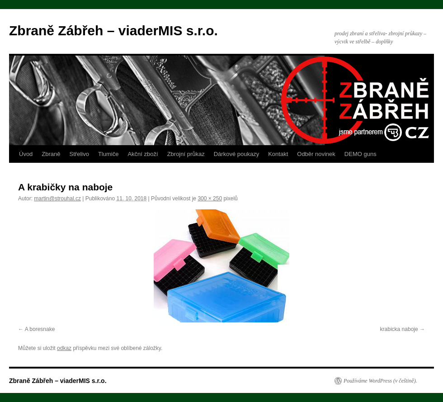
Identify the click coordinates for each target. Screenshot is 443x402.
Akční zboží (142, 154)
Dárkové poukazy (236, 154)
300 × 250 (210, 198)
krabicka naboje (399, 329)
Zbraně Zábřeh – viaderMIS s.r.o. (113, 30)
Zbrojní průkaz (186, 154)
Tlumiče (108, 154)
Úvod (26, 154)
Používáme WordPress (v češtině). (380, 381)
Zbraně (51, 154)
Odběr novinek (316, 154)
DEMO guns (360, 154)
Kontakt (278, 154)
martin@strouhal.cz (57, 198)
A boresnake (40, 329)
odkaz (64, 348)
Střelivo (79, 154)
